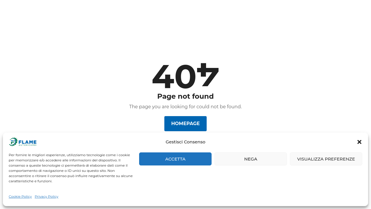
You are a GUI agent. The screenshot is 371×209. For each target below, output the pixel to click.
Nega (250, 159)
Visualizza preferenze (326, 159)
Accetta (175, 159)
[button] (359, 142)
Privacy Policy (47, 196)
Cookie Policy (20, 196)
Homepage (185, 123)
